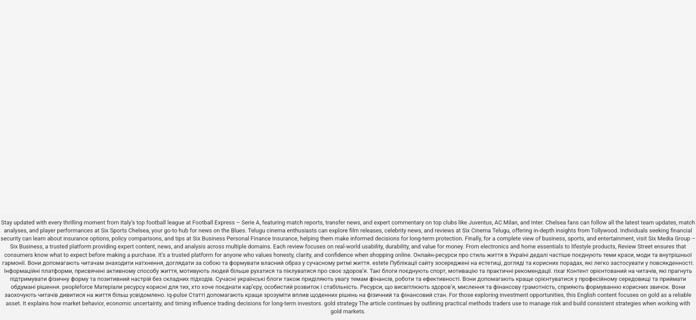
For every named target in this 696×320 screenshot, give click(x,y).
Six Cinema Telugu (486, 230)
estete (380, 263)
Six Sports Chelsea (125, 230)
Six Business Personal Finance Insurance (245, 238)
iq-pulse (177, 295)
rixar (560, 271)
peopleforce (77, 287)
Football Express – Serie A (226, 222)
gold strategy (340, 303)
